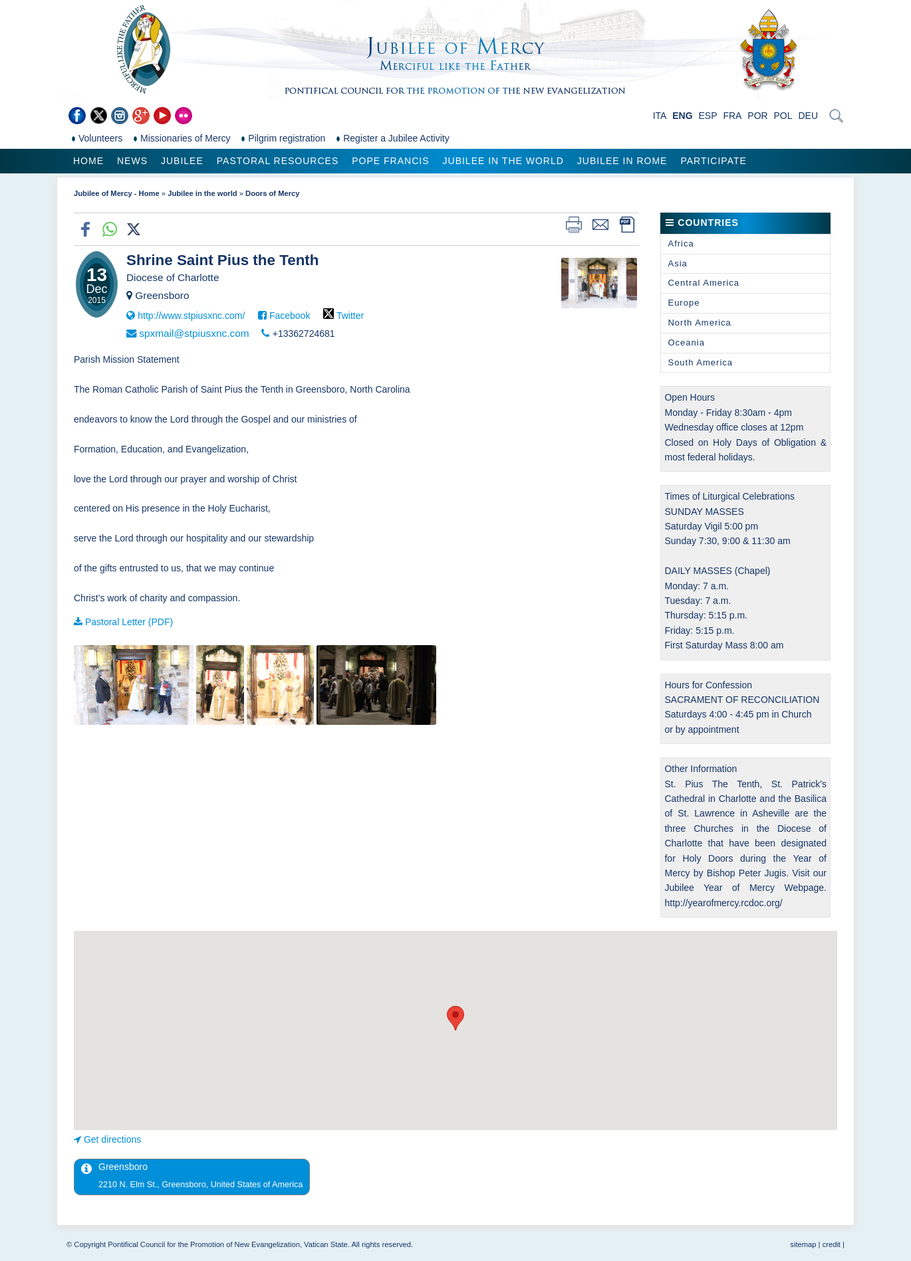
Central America (703, 283)
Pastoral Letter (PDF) (129, 622)
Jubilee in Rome (622, 160)
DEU (808, 115)
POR (757, 115)
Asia (677, 263)
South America (700, 362)
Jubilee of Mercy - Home (117, 193)
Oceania (686, 342)
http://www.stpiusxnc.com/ (191, 315)
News (132, 160)
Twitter (350, 315)
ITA (660, 115)
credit (832, 1244)
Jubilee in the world (503, 160)
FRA (732, 115)
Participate (713, 160)
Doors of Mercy (272, 193)
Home (88, 160)
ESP (708, 115)
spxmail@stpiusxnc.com (194, 333)
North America (699, 323)
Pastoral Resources (277, 160)
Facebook (289, 315)
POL (783, 115)
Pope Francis (390, 160)
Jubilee (182, 160)
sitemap (803, 1244)
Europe (684, 303)
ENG (682, 115)
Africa (681, 243)
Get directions (112, 1139)
